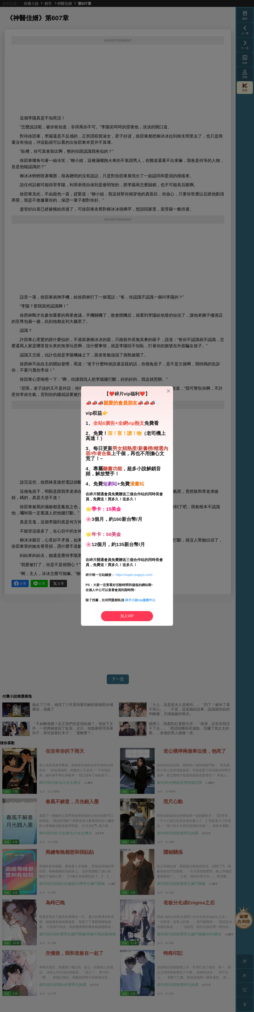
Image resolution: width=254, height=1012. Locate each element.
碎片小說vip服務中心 (140, 600)
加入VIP (127, 616)
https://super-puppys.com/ (134, 575)
